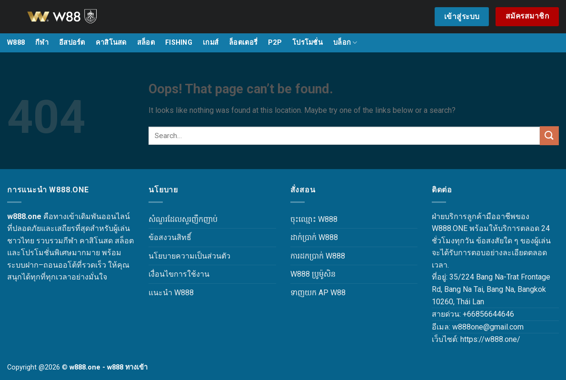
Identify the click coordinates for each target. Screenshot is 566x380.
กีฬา (42, 43)
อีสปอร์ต (72, 43)
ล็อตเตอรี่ (243, 43)
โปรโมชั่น (307, 43)
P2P (275, 43)
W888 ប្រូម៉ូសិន (313, 274)
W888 (16, 43)
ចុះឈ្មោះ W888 (314, 219)
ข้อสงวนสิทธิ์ (170, 237)
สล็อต (146, 43)
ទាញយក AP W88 (318, 292)
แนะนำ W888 (171, 292)
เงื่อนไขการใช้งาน (179, 274)
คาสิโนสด (111, 43)
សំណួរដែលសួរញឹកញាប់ (183, 219)
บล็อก (345, 42)
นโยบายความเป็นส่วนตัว (189, 255)
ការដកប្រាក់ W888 (317, 255)
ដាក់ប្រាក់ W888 (314, 237)
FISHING (178, 43)
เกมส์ (210, 43)
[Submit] (549, 135)
